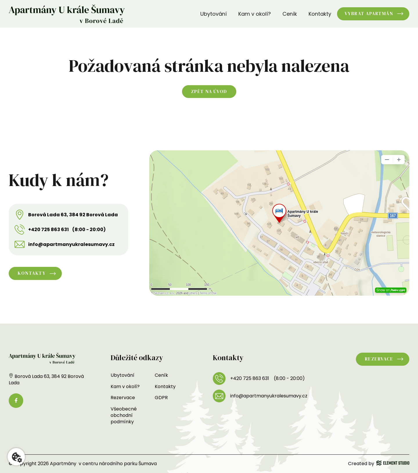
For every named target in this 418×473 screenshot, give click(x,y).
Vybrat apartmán (369, 13)
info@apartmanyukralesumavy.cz (71, 244)
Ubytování (213, 13)
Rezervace (123, 397)
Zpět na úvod (209, 91)
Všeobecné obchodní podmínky (124, 415)
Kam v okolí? (254, 13)
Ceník (289, 13)
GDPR (161, 397)
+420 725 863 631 (48, 229)
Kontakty (320, 13)
